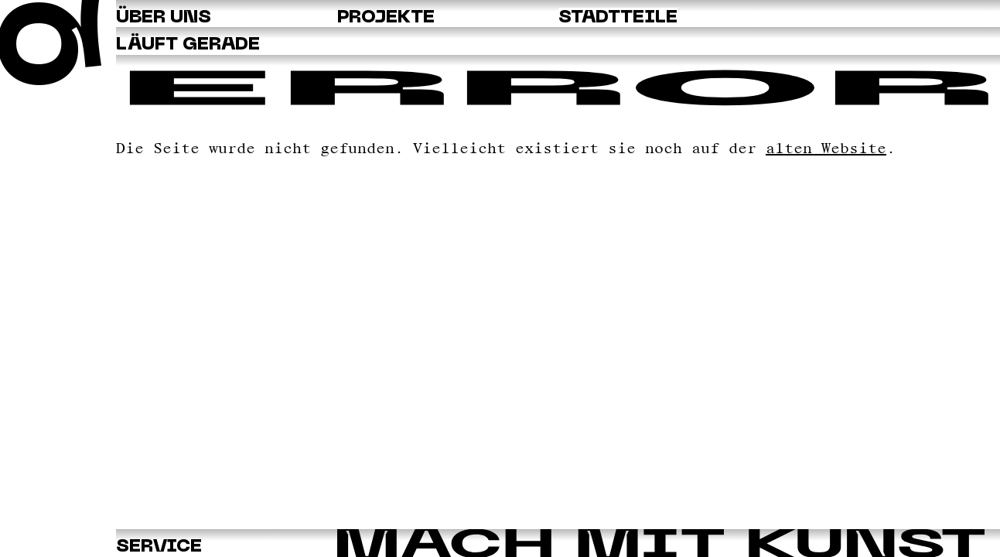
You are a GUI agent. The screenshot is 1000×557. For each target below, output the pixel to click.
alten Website (826, 147)
